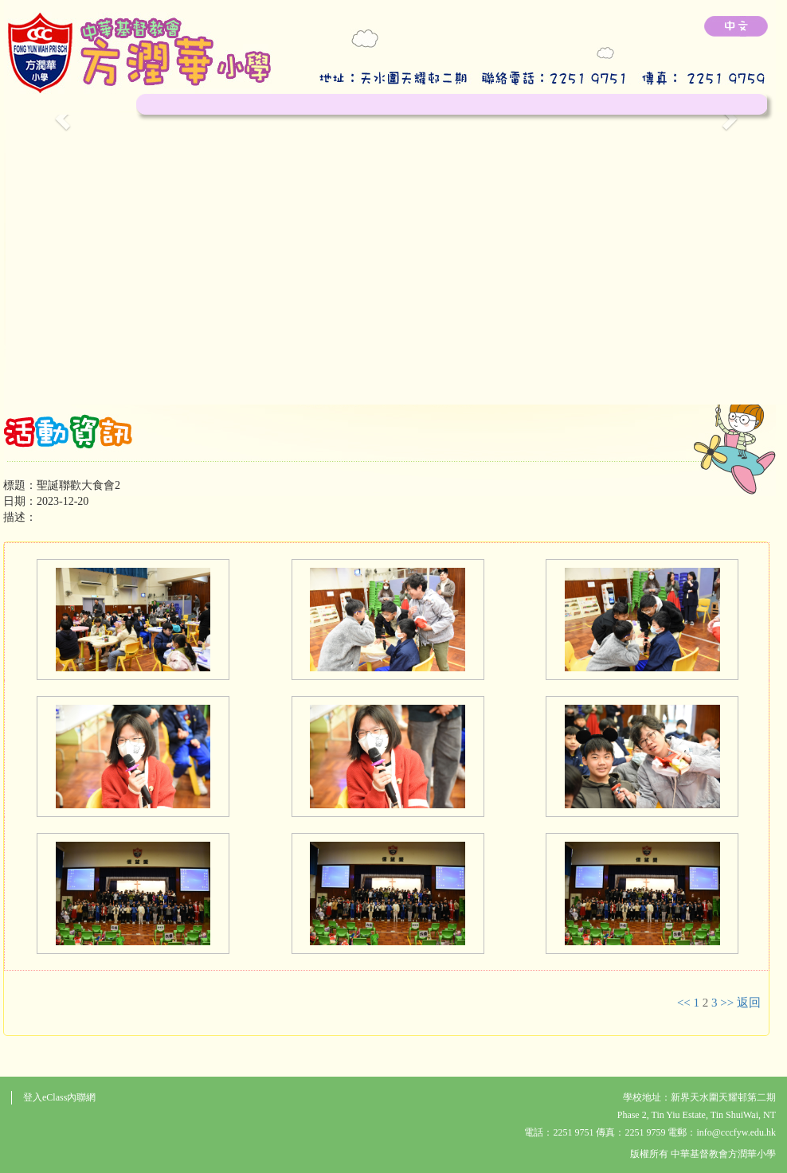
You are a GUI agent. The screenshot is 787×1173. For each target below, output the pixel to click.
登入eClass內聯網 (59, 1097)
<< (684, 1002)
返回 (749, 1002)
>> (727, 1002)
